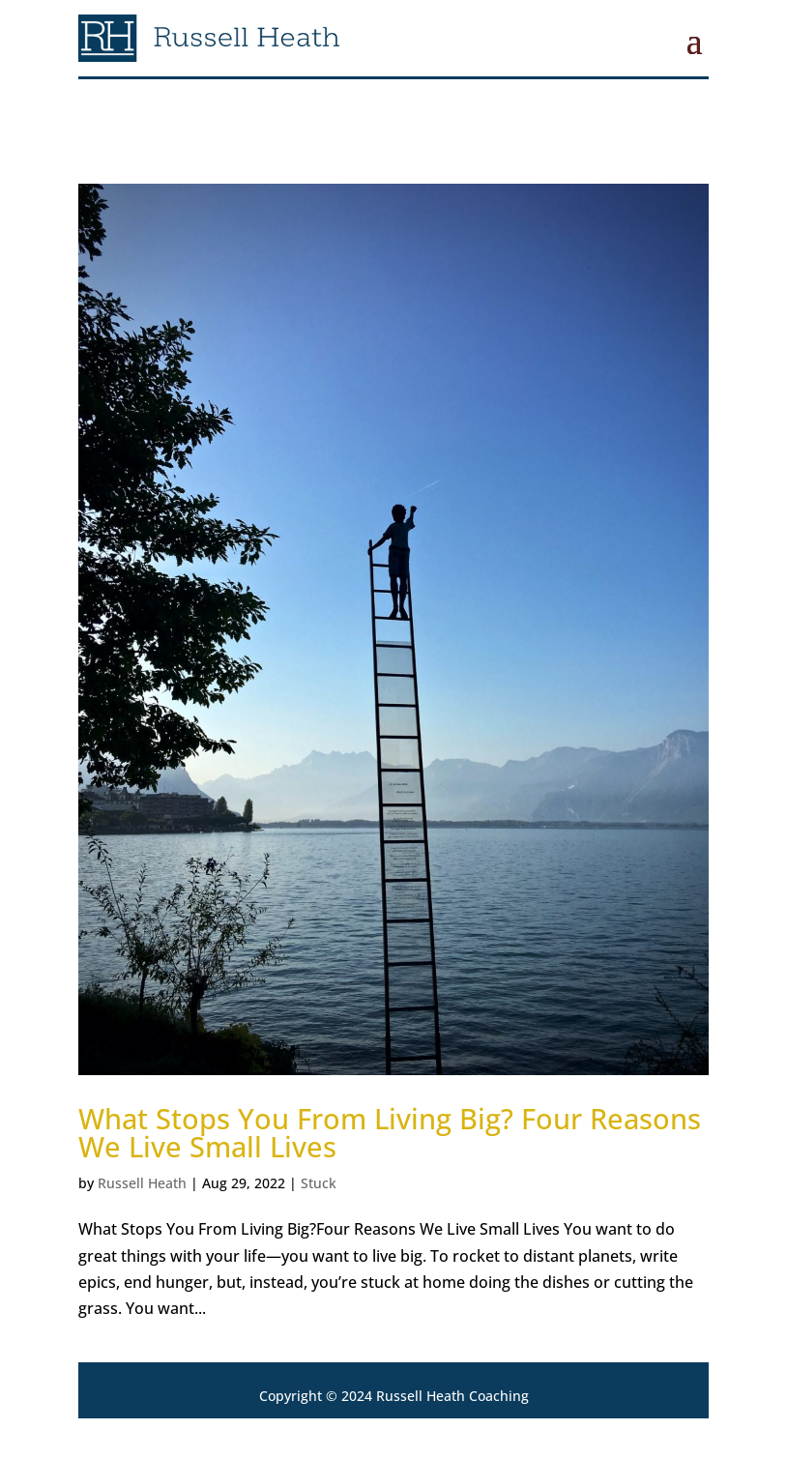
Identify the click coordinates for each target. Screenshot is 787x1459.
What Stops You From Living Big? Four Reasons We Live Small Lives (389, 1132)
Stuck (318, 1183)
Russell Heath (142, 1183)
